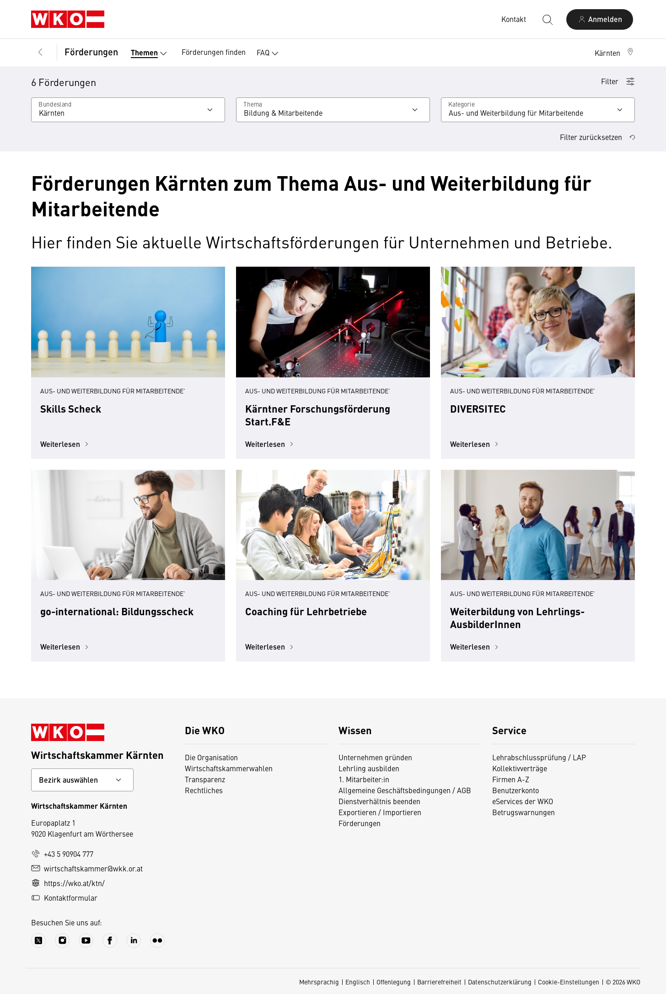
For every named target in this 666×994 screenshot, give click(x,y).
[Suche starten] (547, 19)
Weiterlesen (65, 444)
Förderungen (91, 51)
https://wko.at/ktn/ (68, 883)
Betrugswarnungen (523, 812)
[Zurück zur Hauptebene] (40, 53)
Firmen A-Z (510, 779)
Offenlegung (393, 982)
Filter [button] (618, 81)
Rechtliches (204, 790)
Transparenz (205, 779)
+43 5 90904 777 (62, 854)
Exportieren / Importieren (379, 812)
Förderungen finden (214, 52)
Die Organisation (211, 757)
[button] (615, 52)
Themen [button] (151, 53)
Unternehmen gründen (375, 757)
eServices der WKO (522, 801)
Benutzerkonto (515, 790)
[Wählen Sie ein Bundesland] (128, 109)
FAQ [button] (269, 53)
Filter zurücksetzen (597, 137)
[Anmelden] (599, 19)
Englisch (357, 982)
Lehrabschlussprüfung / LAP (539, 757)
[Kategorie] (538, 109)
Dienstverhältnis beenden (379, 801)
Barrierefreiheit (439, 982)
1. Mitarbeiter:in (363, 779)
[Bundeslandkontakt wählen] (82, 779)
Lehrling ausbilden (368, 768)
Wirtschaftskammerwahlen (229, 768)
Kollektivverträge (519, 768)
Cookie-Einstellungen (568, 982)
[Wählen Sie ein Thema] (333, 109)
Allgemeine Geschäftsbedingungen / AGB (404, 790)
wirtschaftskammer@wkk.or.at (87, 868)
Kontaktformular (64, 897)
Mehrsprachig (319, 982)
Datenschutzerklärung (500, 982)
